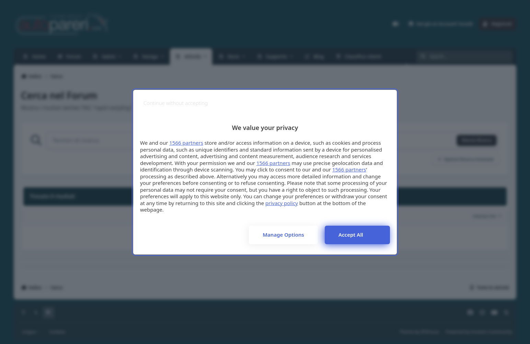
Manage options (283, 234)
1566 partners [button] (186, 142)
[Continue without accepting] (175, 103)
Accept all (350, 234)
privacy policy (281, 203)
